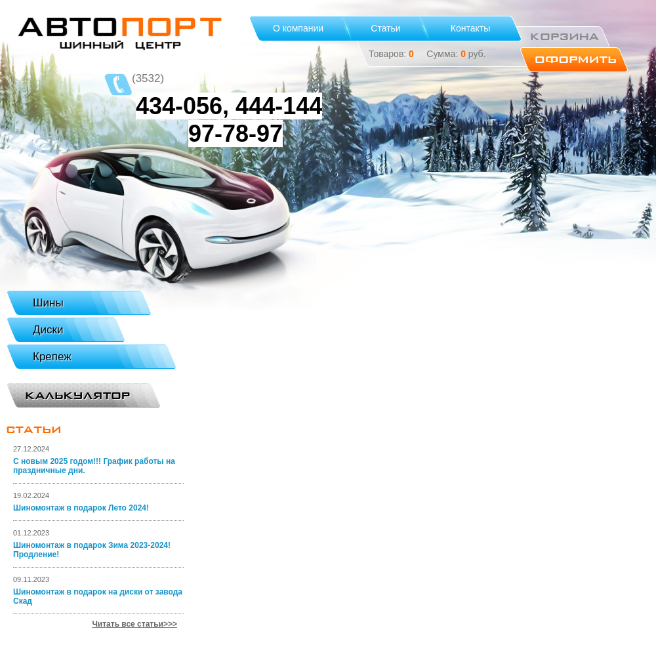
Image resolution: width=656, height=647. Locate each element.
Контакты (470, 28)
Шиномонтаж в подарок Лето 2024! (81, 507)
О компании (298, 28)
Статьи (385, 28)
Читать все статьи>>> (134, 624)
